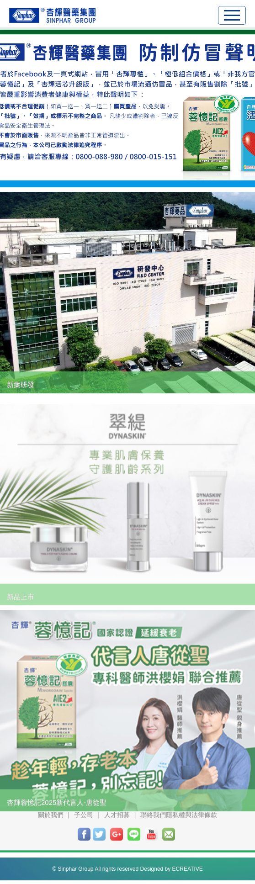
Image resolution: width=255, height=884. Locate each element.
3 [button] (134, 170)
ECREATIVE (187, 864)
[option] (127, 107)
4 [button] (148, 170)
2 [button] (119, 170)
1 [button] (104, 170)
